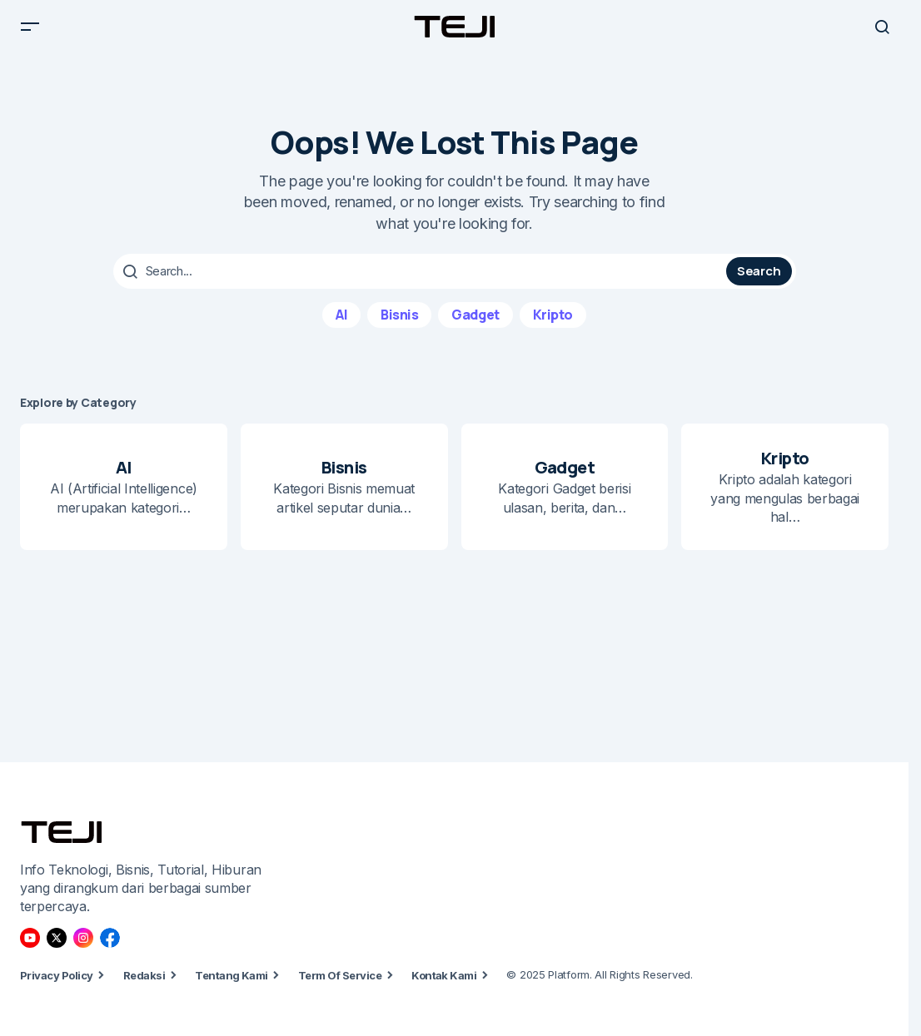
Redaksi (144, 975)
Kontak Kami (443, 975)
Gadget (475, 327)
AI (341, 327)
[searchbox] (421, 285)
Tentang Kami (231, 975)
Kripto (553, 327)
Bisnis (399, 327)
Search (758, 284)
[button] (30, 33)
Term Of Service (339, 975)
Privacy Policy (56, 975)
